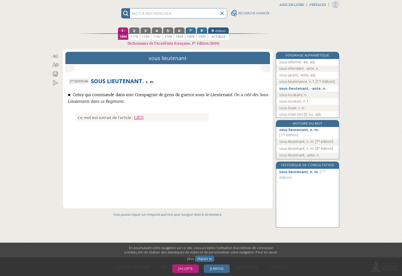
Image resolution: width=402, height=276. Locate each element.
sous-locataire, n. (293, 94)
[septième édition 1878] (191, 33)
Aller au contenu (83, 4)
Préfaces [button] (317, 5)
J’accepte (185, 269)
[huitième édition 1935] (202, 33)
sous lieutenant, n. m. (299, 132)
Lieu (138, 117)
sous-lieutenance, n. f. (307, 81)
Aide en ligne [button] (291, 5)
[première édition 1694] (123, 33)
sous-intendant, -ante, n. (299, 68)
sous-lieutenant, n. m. (306, 141)
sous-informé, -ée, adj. (297, 62)
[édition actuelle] (218, 33)
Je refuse (217, 269)
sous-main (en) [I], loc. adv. (300, 114)
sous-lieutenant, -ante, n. (302, 88)
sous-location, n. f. (294, 101)
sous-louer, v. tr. (292, 107)
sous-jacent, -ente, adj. (297, 75)
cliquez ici (204, 259)
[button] (55, 56)
